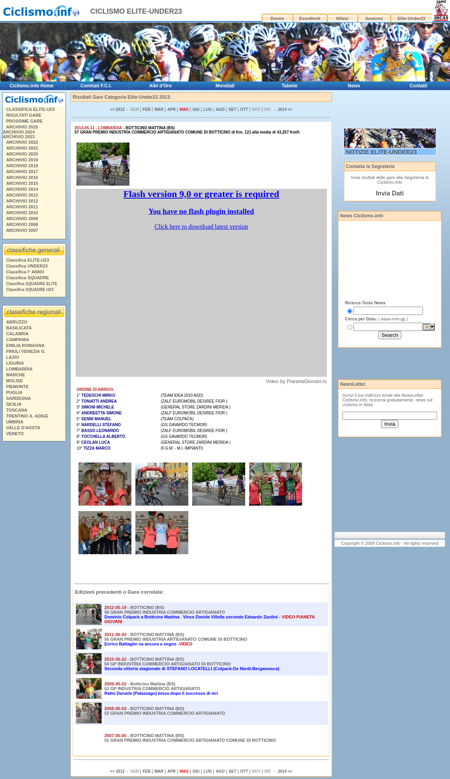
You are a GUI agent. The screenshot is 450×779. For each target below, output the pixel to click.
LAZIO (12, 357)
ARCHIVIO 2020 (22, 154)
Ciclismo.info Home (31, 86)
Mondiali (225, 86)
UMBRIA (15, 421)
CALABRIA (17, 333)
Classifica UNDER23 (27, 266)
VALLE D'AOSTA (23, 427)
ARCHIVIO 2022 (22, 142)
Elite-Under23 (411, 18)
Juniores (374, 18)
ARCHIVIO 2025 (22, 127)
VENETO (15, 433)
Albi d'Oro (160, 86)
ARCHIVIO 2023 (19, 136)
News (354, 86)
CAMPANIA (17, 339)
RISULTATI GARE (24, 115)
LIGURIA (15, 363)
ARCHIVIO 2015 (22, 183)
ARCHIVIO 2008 (22, 224)
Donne (277, 18)
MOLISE (14, 380)
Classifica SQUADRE (27, 277)
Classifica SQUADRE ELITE (32, 284)
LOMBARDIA (19, 369)
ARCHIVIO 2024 (19, 132)
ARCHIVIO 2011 (22, 206)
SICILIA (14, 404)
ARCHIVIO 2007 (22, 230)
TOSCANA (16, 410)
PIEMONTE (17, 386)
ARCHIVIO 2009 (22, 218)
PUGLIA (14, 392)
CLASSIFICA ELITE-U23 (30, 109)
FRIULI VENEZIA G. (26, 351)
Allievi (342, 18)
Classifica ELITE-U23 (27, 260)
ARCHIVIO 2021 (22, 148)
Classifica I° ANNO (25, 271)
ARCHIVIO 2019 (22, 159)
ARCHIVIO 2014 (22, 189)
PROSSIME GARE (24, 121)
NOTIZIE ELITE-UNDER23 (381, 151)
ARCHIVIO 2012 (22, 201)
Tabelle (289, 86)
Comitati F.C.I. (95, 86)
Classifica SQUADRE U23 (30, 289)
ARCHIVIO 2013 (22, 195)
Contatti (418, 86)
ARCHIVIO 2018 (22, 165)
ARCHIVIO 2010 (22, 212)
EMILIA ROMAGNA (25, 345)
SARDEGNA (18, 398)
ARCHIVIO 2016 (22, 177)
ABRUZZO (16, 322)
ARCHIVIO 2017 (22, 171)
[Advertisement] (33, 563)
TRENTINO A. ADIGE (27, 416)
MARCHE (15, 374)
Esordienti (310, 18)
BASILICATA (19, 327)
